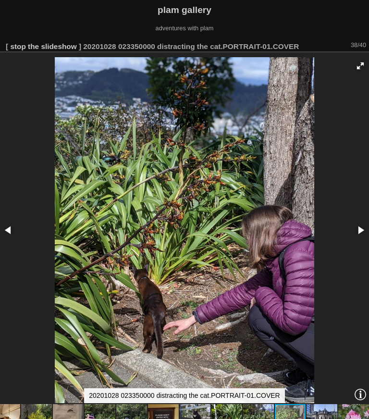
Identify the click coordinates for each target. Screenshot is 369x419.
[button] (360, 66)
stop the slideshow (43, 46)
